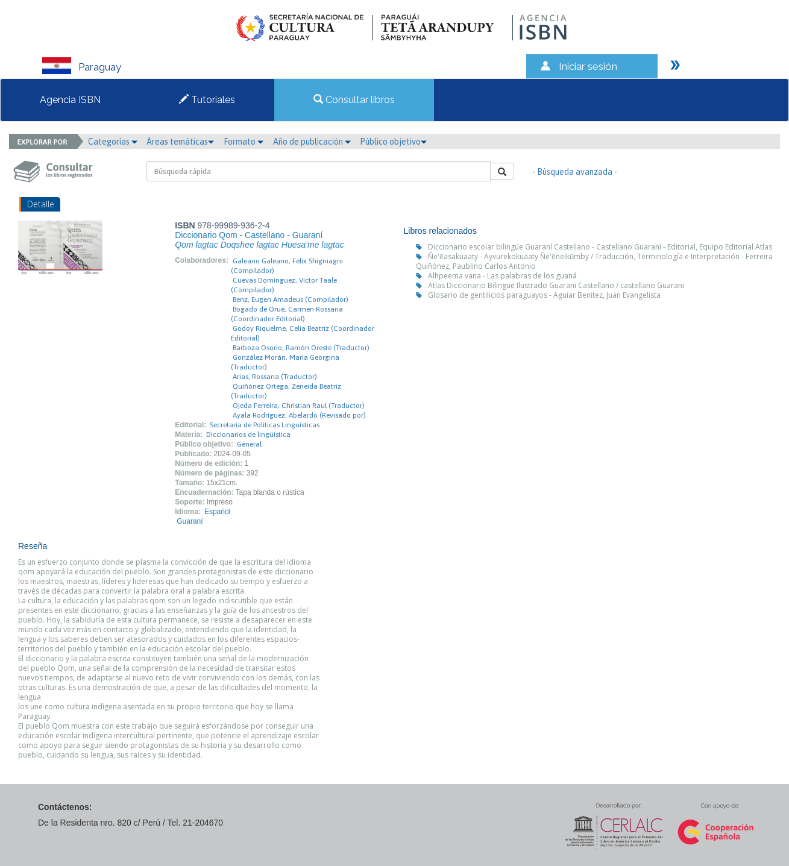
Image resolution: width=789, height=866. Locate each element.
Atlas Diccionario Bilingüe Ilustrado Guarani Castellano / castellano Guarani (556, 285)
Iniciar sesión (588, 66)
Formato (243, 141)
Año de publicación (312, 141)
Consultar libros (354, 99)
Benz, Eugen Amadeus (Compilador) (290, 299)
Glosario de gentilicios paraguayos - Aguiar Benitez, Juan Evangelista (544, 295)
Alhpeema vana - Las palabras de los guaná (502, 276)
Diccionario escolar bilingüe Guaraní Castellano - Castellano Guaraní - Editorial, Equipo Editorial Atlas (600, 247)
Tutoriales (207, 99)
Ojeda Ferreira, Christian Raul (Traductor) (299, 405)
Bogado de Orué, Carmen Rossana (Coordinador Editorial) (287, 314)
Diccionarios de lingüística (248, 434)
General (249, 444)
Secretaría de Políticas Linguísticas (264, 425)
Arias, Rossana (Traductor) (275, 376)
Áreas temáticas (180, 141)
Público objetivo (393, 141)
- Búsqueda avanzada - (574, 172)
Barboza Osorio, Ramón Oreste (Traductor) (301, 348)
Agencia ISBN (70, 99)
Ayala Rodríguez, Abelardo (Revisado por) (299, 415)
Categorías (112, 141)
